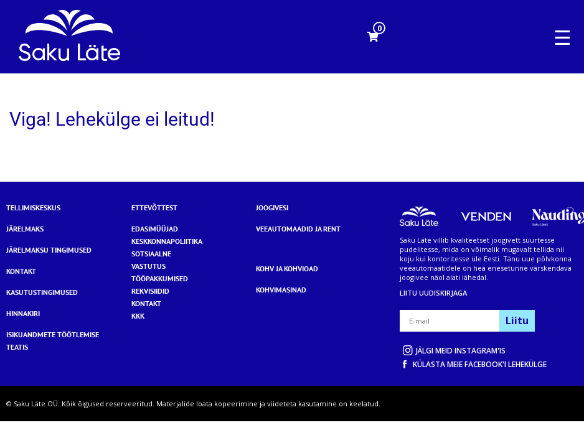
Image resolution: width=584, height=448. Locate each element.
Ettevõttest (154, 207)
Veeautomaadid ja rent (298, 228)
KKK (137, 315)
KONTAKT (146, 303)
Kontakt (21, 271)
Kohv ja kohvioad (287, 268)
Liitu (517, 320)
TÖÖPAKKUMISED (159, 278)
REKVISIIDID (150, 291)
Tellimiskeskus (33, 207)
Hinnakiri (23, 313)
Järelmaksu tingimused (49, 249)
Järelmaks (25, 228)
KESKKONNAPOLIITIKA (166, 241)
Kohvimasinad (281, 289)
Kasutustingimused (42, 292)
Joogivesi (272, 207)
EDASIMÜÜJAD (154, 228)
